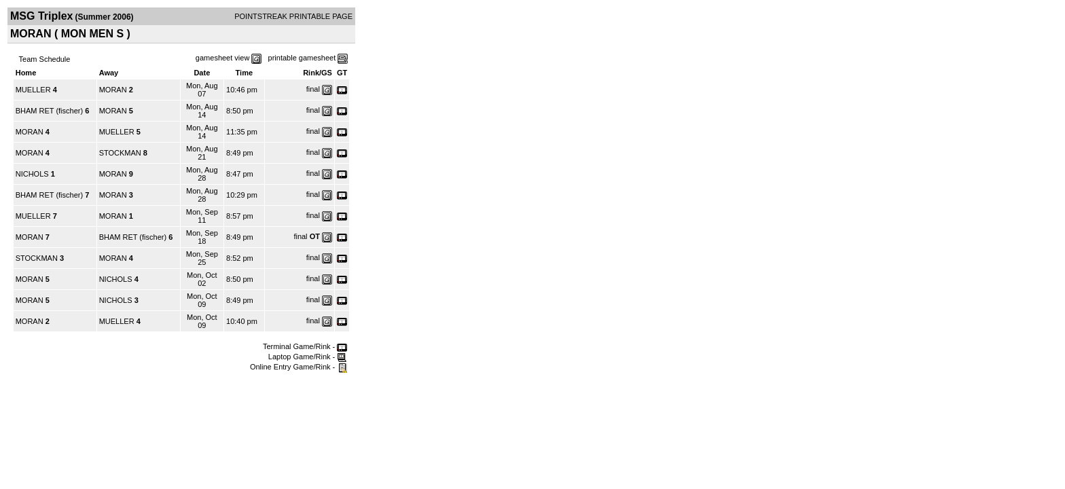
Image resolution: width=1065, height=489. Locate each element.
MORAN (113, 90)
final (313, 89)
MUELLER (33, 90)
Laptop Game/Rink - (308, 356)
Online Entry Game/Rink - (298, 367)
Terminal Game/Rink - (305, 346)
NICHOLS (32, 174)
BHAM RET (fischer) (49, 111)
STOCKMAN (120, 153)
